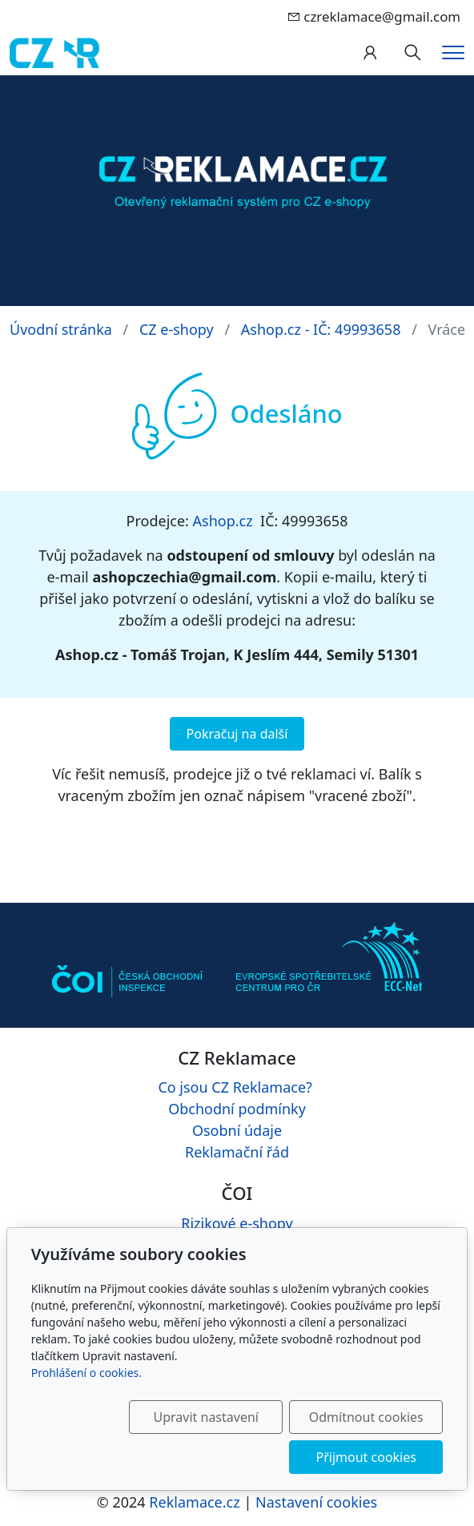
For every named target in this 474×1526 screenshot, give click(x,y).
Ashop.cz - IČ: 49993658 (321, 329)
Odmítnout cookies (366, 1417)
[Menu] (453, 52)
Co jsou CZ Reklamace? (235, 1087)
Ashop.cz (223, 520)
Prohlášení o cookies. (86, 1372)
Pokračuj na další (237, 734)
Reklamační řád (237, 1152)
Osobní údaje (237, 1130)
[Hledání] (413, 53)
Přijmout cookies (366, 1457)
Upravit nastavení (206, 1417)
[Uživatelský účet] (370, 53)
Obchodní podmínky (237, 1108)
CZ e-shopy (176, 329)
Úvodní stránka (61, 329)
